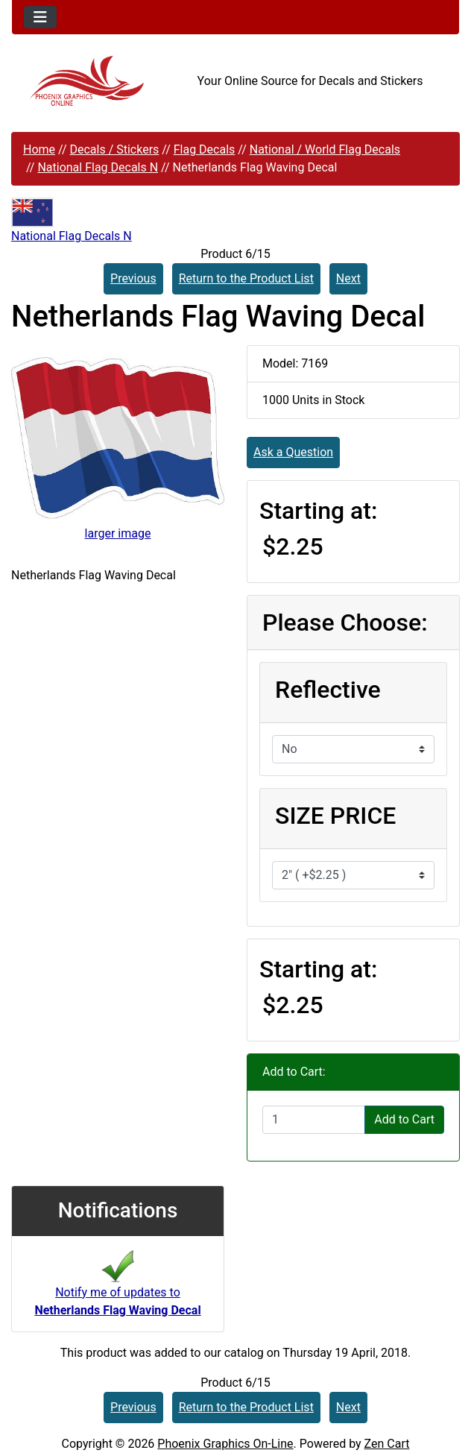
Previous (133, 278)
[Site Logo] (86, 81)
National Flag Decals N (97, 167)
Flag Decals (205, 149)
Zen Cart (387, 1444)
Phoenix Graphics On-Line (225, 1444)
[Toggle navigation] (40, 17)
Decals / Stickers (114, 149)
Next (348, 278)
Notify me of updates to (117, 1287)
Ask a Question (293, 452)
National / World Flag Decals (325, 149)
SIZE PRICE (335, 815)
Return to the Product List (246, 278)
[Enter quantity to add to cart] (313, 1120)
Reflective (328, 689)
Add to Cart (404, 1119)
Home (39, 149)
